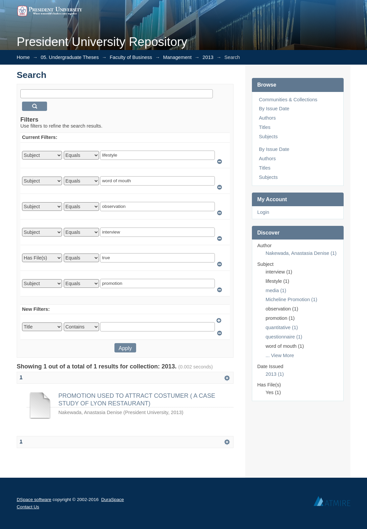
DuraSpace (112, 499)
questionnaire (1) (284, 336)
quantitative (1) (282, 327)
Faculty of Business (131, 57)
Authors (267, 118)
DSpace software (34, 499)
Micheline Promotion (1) (291, 299)
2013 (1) (275, 374)
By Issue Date (274, 108)
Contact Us (28, 506)
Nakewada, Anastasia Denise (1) (301, 253)
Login (263, 212)
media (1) (276, 290)
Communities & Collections (288, 99)
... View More (280, 355)
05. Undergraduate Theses (70, 57)
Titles (264, 127)
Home (23, 57)
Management (177, 57)
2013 (208, 57)
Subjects (268, 136)
